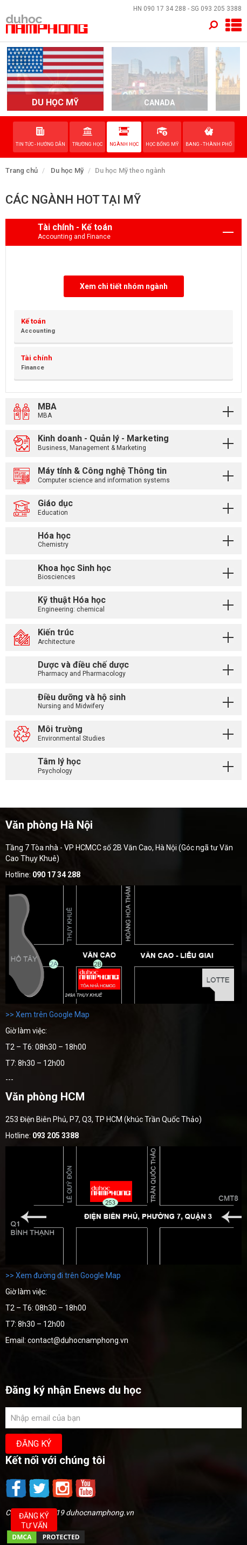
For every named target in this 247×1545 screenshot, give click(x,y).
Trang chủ (21, 170)
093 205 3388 (221, 8)
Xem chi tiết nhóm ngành (124, 286)
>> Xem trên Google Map (47, 1014)
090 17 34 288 (164, 8)
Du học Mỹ (67, 170)
